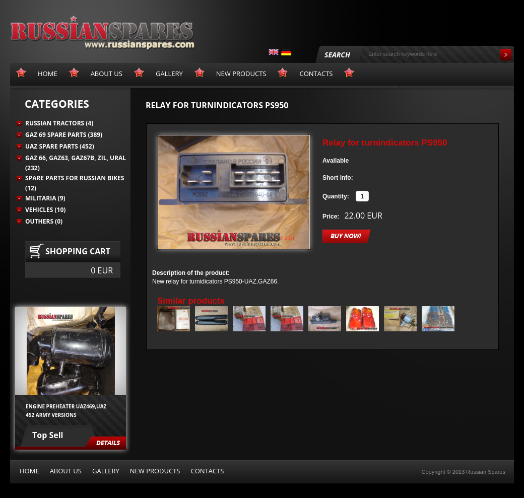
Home (29, 470)
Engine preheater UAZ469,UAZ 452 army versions (66, 410)
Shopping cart (77, 251)
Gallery (105, 470)
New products (155, 470)
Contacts (207, 470)
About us (66, 470)
